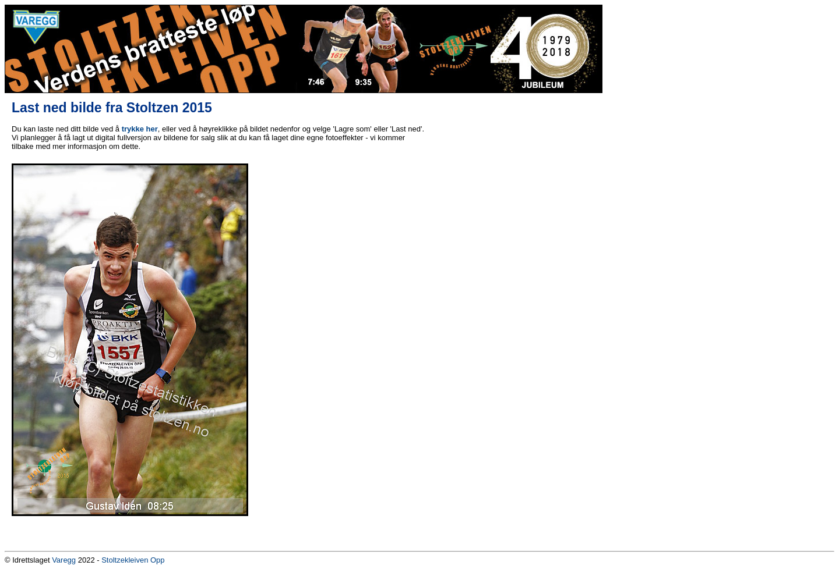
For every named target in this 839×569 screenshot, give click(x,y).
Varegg (64, 560)
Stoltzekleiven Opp (132, 560)
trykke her (140, 129)
